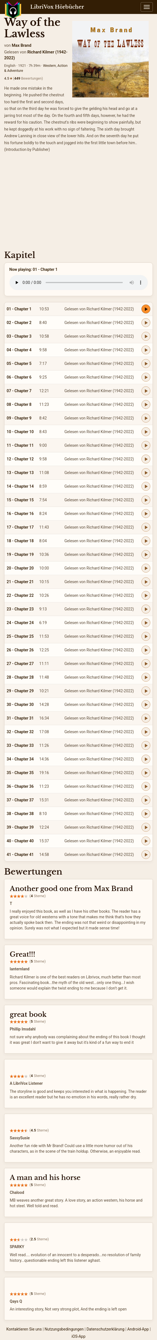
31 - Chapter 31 (20, 718)
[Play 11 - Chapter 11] (145, 445)
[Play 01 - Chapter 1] (145, 309)
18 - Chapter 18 (20, 541)
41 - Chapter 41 (20, 854)
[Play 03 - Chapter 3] (145, 336)
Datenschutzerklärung (105, 1329)
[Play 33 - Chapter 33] (145, 745)
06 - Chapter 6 (19, 377)
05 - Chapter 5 (19, 363)
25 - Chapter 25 (20, 636)
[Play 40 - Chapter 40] (145, 840)
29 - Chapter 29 (20, 691)
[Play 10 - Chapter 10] (145, 431)
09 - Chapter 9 (19, 418)
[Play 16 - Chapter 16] (145, 513)
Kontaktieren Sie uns (24, 1329)
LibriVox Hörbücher (57, 7)
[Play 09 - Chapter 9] (145, 418)
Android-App (138, 1329)
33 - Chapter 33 (20, 745)
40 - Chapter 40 (20, 841)
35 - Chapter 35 (20, 772)
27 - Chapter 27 (20, 663)
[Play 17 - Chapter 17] (145, 527)
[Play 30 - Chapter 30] (145, 704)
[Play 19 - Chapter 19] (145, 554)
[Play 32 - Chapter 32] (145, 731)
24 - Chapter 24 (20, 622)
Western (49, 65)
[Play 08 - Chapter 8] (145, 404)
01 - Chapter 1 (19, 309)
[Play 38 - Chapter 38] (145, 813)
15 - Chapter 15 (20, 500)
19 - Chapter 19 (20, 554)
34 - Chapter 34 (20, 759)
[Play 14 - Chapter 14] (145, 486)
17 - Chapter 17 (20, 527)
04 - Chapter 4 (19, 350)
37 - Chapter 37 (20, 800)
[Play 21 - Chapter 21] (145, 581)
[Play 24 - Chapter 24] (145, 622)
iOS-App (78, 1336)
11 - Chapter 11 (20, 445)
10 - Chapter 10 (20, 432)
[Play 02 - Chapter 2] (145, 322)
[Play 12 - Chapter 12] (145, 459)
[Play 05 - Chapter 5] (145, 363)
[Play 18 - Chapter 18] (145, 540)
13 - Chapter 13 (20, 472)
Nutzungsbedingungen (64, 1329)
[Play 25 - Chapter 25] (145, 636)
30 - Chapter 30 (20, 704)
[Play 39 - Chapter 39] (145, 827)
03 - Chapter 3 (19, 336)
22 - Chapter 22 (20, 595)
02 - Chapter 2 (19, 322)
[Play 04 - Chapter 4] (145, 349)
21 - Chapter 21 (20, 582)
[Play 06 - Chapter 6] (145, 377)
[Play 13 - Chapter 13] (145, 472)
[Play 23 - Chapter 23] (145, 609)
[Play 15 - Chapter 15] (145, 499)
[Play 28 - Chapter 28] (145, 677)
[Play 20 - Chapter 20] (145, 568)
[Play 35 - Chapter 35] (145, 772)
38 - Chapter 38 (20, 813)
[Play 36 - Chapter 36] (145, 786)
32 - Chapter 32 (20, 732)
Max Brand (21, 45)
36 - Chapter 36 (20, 786)
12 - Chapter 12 (20, 459)
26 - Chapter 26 (20, 650)
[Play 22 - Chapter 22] (145, 595)
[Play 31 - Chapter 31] (145, 718)
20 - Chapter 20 (20, 568)
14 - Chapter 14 (20, 486)
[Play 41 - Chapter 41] (145, 854)
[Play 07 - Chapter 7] (145, 390)
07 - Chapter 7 (19, 391)
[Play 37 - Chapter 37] (145, 800)
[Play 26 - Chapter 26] (145, 650)
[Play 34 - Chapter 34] (145, 759)
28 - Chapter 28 (20, 677)
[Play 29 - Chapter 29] (145, 690)
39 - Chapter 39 (20, 827)
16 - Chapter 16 (20, 513)
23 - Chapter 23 (20, 609)
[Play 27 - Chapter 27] (145, 663)
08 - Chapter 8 (19, 404)
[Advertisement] (78, 203)
